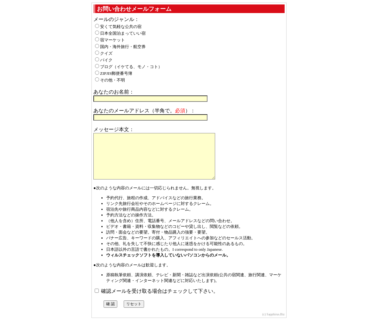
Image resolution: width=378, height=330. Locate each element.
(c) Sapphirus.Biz (273, 324)
